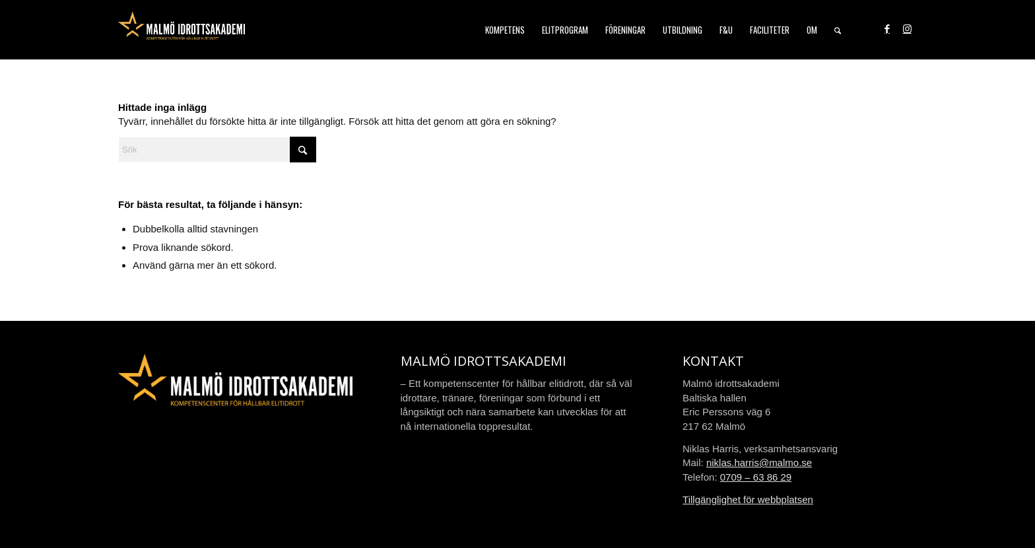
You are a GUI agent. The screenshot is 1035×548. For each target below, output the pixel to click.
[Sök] (838, 30)
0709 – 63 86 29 (755, 477)
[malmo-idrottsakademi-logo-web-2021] (181, 30)
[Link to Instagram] (907, 29)
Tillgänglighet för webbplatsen (748, 499)
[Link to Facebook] (887, 29)
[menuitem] (505, 30)
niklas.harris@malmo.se (759, 462)
